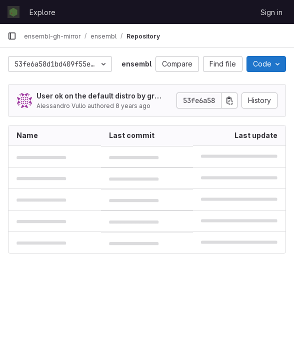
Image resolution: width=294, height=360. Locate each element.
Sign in (271, 12)
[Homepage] (14, 12)
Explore (43, 12)
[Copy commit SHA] (230, 100)
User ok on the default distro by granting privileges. (100, 96)
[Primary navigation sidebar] (12, 36)
